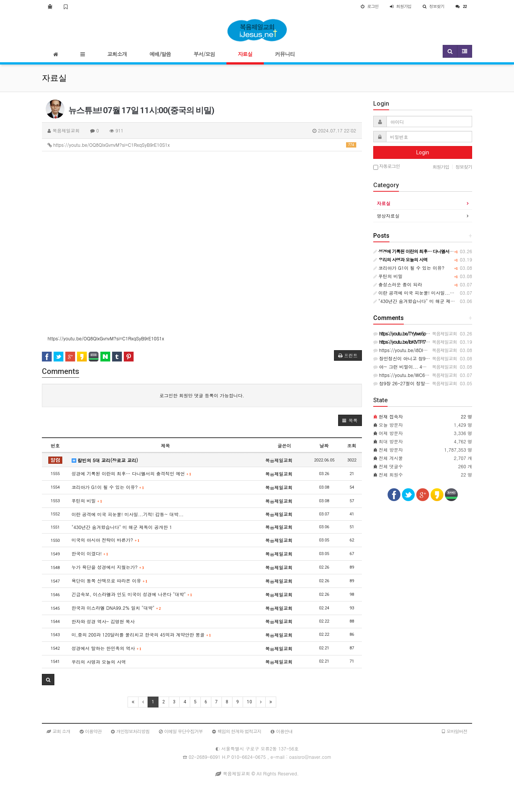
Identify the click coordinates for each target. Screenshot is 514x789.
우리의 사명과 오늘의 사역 (99, 661)
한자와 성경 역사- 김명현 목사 (103, 621)
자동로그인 (386, 166)
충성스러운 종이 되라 (397, 284)
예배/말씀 (160, 54)
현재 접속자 (391, 416)
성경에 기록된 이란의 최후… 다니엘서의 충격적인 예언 (131, 473)
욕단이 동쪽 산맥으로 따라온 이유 (110, 580)
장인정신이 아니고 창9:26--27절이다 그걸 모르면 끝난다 (435, 358)
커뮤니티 (285, 54)
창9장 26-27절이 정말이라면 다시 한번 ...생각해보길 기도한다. (442, 383)
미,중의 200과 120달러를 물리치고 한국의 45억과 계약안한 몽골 (141, 634)
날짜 (324, 445)
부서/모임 (204, 54)
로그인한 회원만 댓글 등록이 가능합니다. (201, 395)
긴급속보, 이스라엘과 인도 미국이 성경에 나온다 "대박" (132, 594)
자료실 (245, 54)
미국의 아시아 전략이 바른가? (106, 540)
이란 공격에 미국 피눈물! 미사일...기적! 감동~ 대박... (128, 514)
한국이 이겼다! (90, 553)
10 (249, 701)
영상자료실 (388, 215)
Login (422, 152)
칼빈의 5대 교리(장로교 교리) (105, 460)
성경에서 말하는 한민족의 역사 (107, 648)
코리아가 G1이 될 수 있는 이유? (108, 487)
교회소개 (117, 54)
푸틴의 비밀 (87, 500)
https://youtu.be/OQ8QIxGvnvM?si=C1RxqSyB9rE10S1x (202, 144)
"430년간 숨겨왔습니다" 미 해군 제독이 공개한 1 (122, 527)
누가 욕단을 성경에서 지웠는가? (108, 567)
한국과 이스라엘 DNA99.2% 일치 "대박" (116, 607)
